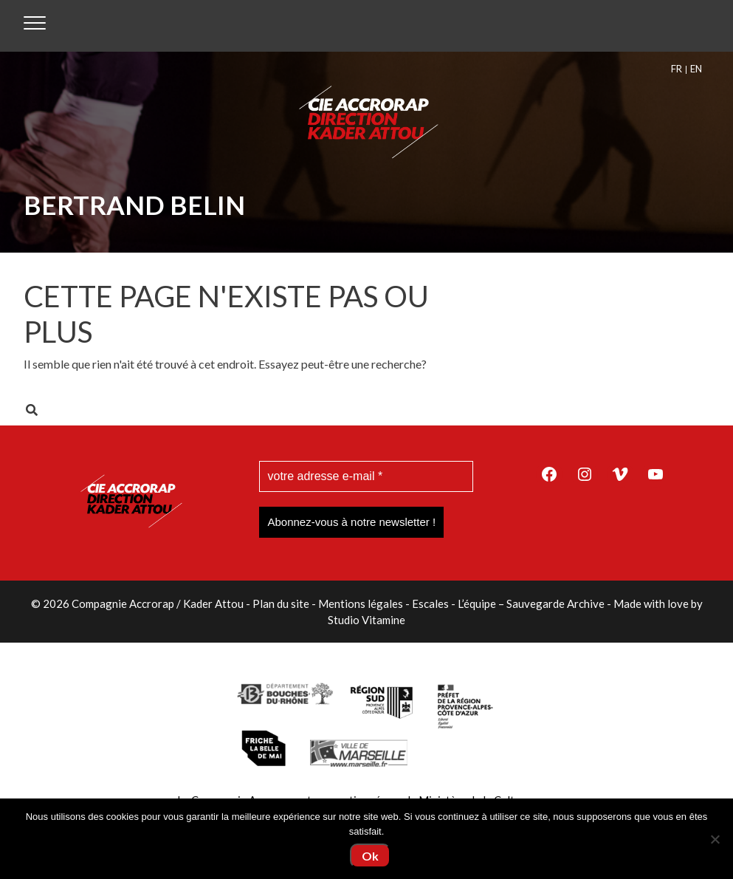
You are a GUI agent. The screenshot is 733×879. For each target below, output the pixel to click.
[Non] (714, 839)
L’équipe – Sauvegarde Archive (531, 603)
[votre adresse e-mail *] (366, 476)
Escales (430, 603)
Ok (370, 856)
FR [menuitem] (676, 69)
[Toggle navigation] (35, 25)
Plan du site (280, 603)
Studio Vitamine (366, 619)
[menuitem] (678, 69)
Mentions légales (360, 603)
